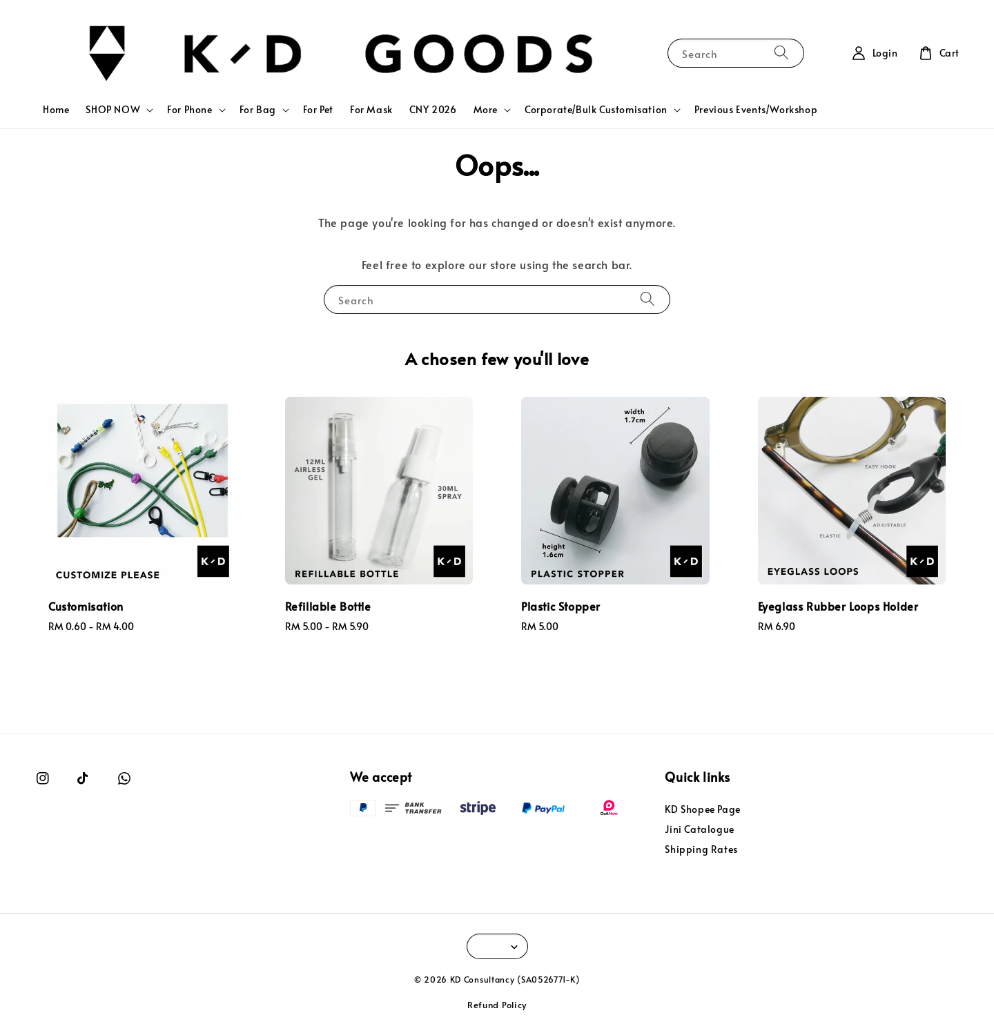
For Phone (189, 110)
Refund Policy (497, 1004)
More (486, 110)
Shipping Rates (701, 849)
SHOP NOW (113, 110)
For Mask (371, 109)
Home (56, 109)
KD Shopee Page (702, 809)
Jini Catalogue (699, 829)
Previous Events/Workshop (755, 109)
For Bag (258, 110)
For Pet (318, 109)
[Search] (781, 52)
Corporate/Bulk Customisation (596, 110)
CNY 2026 (433, 109)
